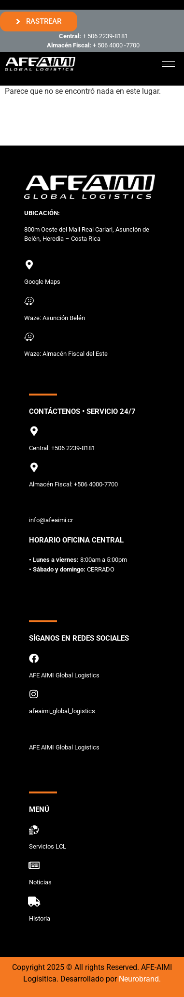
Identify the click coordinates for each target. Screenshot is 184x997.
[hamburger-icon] (168, 64)
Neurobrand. (140, 978)
